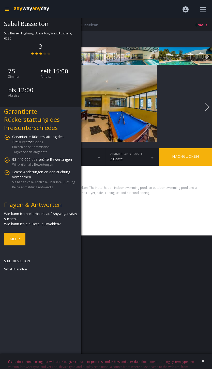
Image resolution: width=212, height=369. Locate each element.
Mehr (15, 238)
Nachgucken (185, 156)
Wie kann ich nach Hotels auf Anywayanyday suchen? (40, 216)
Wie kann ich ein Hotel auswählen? (32, 223)
